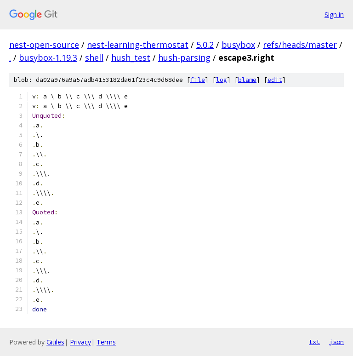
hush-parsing (184, 57)
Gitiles (55, 342)
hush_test (130, 57)
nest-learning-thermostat (137, 44)
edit (275, 80)
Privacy (80, 342)
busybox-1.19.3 (48, 57)
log (221, 80)
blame (247, 80)
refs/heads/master (300, 44)
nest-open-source (44, 44)
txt (314, 342)
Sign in (334, 14)
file (197, 80)
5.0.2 (205, 44)
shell (94, 57)
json (336, 342)
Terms (106, 342)
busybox (238, 44)
